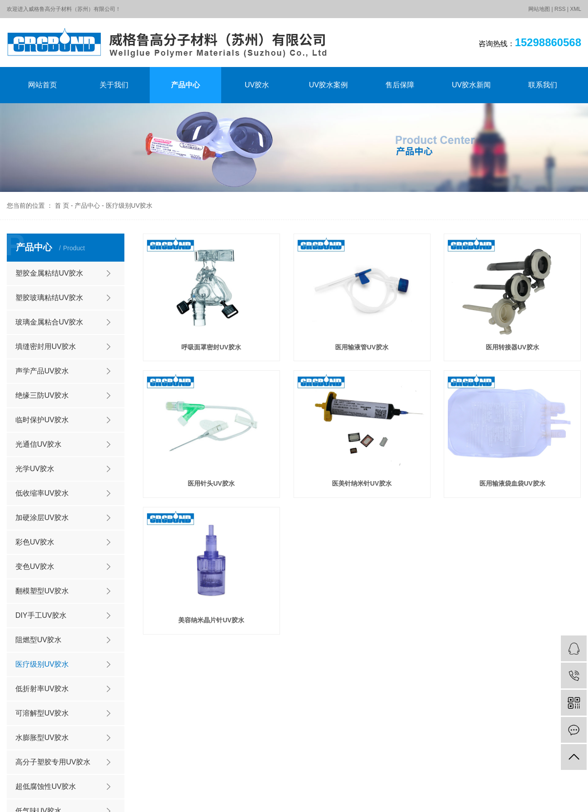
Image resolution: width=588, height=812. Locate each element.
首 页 (62, 205)
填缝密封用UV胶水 (45, 346)
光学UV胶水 (34, 469)
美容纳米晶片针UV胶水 (211, 620)
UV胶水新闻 (471, 85)
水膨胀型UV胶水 (42, 737)
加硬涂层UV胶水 (42, 517)
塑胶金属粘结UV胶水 (49, 273)
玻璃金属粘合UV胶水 (49, 322)
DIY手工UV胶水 (40, 615)
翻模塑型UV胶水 (42, 591)
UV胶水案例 (328, 85)
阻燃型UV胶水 (38, 640)
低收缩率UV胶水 (42, 493)
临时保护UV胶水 (42, 420)
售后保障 (399, 85)
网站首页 (42, 85)
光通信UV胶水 (38, 444)
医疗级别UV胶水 (129, 205)
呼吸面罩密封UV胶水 (211, 347)
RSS (560, 9)
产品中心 (185, 85)
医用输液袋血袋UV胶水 (512, 483)
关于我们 (114, 85)
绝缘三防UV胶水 (42, 395)
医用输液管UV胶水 (361, 347)
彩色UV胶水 (34, 542)
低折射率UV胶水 (42, 689)
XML (575, 9)
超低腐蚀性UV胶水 (45, 786)
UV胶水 (257, 85)
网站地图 (539, 9)
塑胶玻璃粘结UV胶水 (49, 297)
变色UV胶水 (34, 566)
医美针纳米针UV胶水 (361, 483)
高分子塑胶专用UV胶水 (52, 762)
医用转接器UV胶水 (512, 347)
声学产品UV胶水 (42, 371)
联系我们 (542, 85)
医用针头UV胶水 (211, 483)
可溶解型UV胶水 (42, 713)
